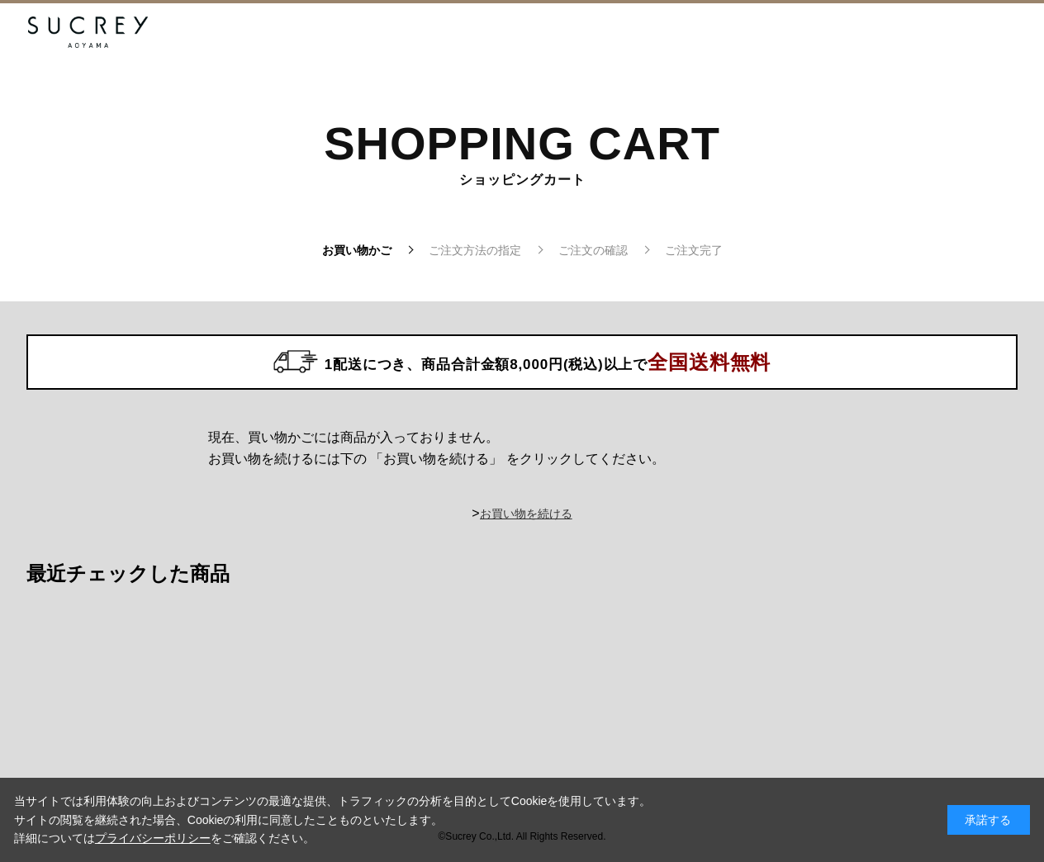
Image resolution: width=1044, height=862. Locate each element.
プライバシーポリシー (153, 838)
